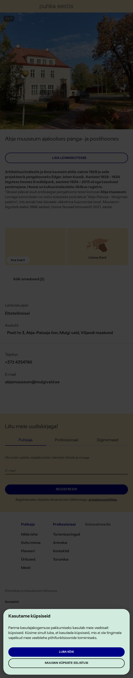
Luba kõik (66, 652)
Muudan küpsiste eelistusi (66, 663)
